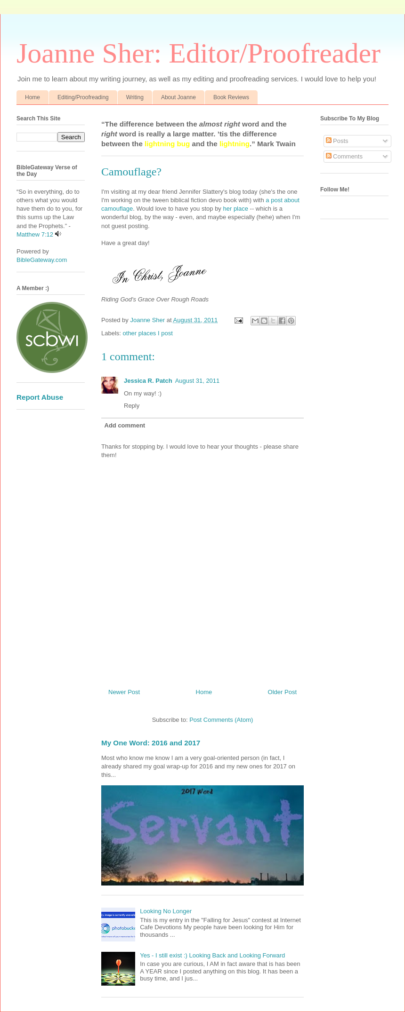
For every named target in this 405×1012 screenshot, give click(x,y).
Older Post (282, 692)
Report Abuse (39, 397)
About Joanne (178, 97)
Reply (131, 405)
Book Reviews (231, 97)
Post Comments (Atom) (221, 719)
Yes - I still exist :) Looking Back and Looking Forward (212, 955)
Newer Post (124, 692)
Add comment (125, 425)
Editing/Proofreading (83, 97)
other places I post (148, 333)
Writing (135, 97)
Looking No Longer (166, 911)
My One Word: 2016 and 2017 (150, 743)
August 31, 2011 (197, 380)
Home (32, 97)
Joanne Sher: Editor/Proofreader (198, 53)
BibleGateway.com (41, 259)
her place (236, 208)
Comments (344, 156)
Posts (337, 140)
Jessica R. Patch (148, 380)
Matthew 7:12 (34, 234)
